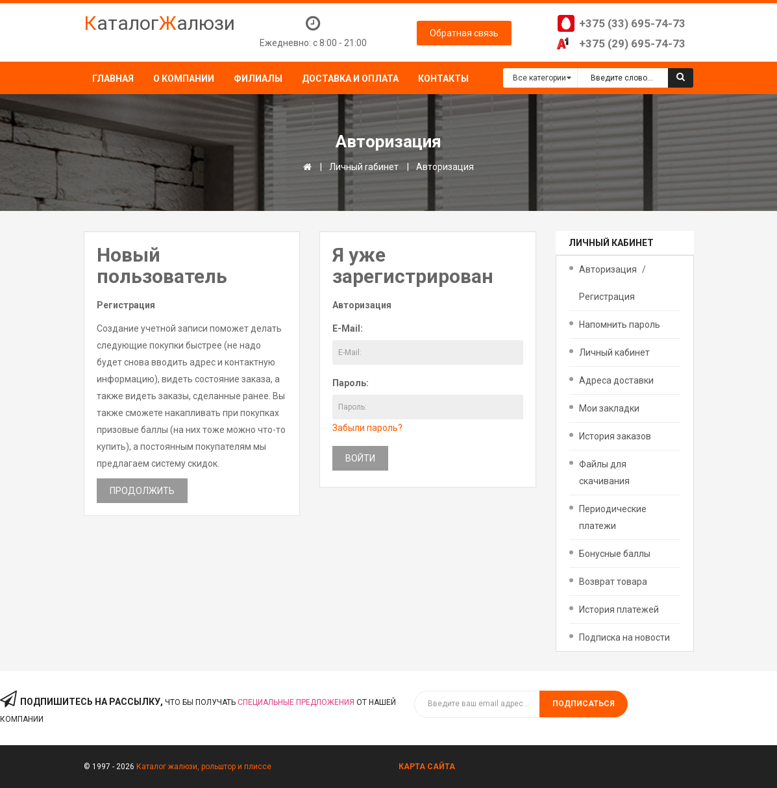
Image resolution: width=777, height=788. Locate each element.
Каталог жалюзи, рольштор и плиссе (203, 766)
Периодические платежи (613, 517)
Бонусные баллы (614, 553)
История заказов (615, 436)
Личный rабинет (364, 167)
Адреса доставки (616, 380)
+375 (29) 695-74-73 (632, 43)
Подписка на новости (624, 637)
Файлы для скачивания (604, 472)
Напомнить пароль (619, 324)
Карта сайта (427, 766)
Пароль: (350, 383)
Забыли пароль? (367, 428)
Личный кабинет (614, 352)
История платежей (619, 609)
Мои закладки (609, 408)
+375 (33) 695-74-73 (632, 23)
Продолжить (142, 491)
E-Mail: (347, 328)
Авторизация (445, 167)
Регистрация (607, 296)
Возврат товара (613, 581)
